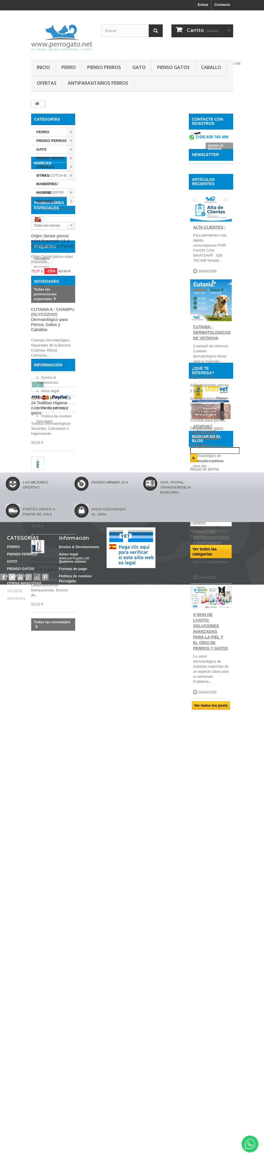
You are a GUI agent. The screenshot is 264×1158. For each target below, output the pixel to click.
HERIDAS (42, 468)
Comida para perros (207, 818)
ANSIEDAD (43, 451)
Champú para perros (208, 810)
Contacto (222, 5)
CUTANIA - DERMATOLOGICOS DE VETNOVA (212, 372)
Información (48, 876)
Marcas (42, 220)
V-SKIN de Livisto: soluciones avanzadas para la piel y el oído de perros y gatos (210, 672)
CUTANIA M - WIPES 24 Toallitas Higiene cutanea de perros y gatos (51, 636)
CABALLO (211, 67)
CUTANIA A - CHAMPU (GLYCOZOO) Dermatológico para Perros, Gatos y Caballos (53, 550)
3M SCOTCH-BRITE (57, 231)
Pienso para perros (206, 859)
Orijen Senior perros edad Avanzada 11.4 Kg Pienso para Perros (52, 337)
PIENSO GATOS (173, 67)
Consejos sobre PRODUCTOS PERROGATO (203, 888)
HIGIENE (43, 192)
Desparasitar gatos (206, 826)
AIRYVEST (49, 239)
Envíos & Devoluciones (79, 1099)
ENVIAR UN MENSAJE (215, 149)
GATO (139, 67)
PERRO (68, 67)
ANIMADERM (52, 247)
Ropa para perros (205, 875)
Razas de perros (204, 867)
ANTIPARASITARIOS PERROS (98, 83)
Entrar (203, 5)
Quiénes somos (53, 908)
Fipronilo (42, 434)
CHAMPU (42, 426)
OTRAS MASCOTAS (46, 179)
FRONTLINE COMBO (52, 443)
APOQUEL (49, 256)
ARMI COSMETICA (56, 264)
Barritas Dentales (49, 485)
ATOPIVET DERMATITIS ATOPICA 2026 (206, 472)
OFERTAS (46, 83)
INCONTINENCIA (48, 460)
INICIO (43, 67)
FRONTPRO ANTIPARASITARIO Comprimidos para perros (211, 580)
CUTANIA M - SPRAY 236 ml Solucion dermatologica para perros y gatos (51, 714)
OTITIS (40, 493)
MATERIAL (45, 201)
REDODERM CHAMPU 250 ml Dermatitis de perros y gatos (53, 795)
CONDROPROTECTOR (53, 476)
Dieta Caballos (203, 834)
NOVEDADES (46, 512)
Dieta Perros (201, 851)
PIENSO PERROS (104, 67)
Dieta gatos (200, 842)
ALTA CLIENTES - (209, 267)
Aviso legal (49, 900)
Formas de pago (54, 917)
